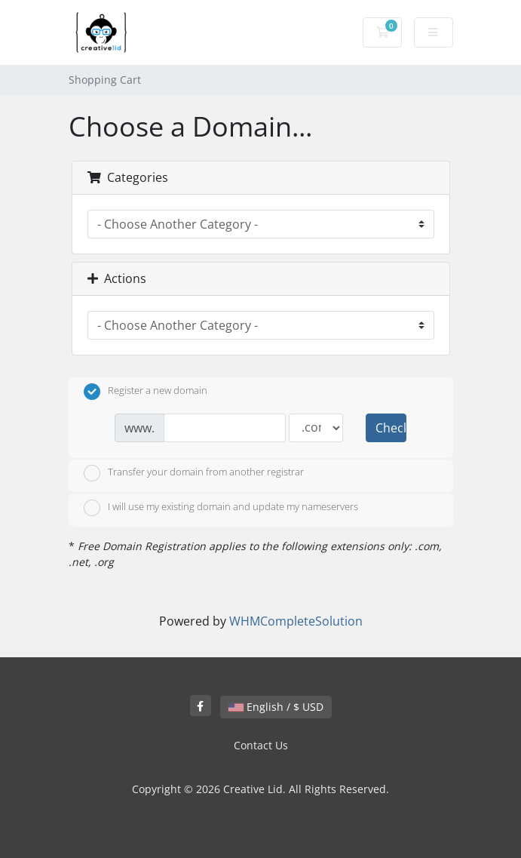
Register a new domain (145, 391)
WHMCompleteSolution (296, 621)
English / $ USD (275, 707)
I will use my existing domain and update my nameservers (221, 508)
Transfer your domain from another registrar (194, 473)
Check (390, 428)
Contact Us (261, 745)
